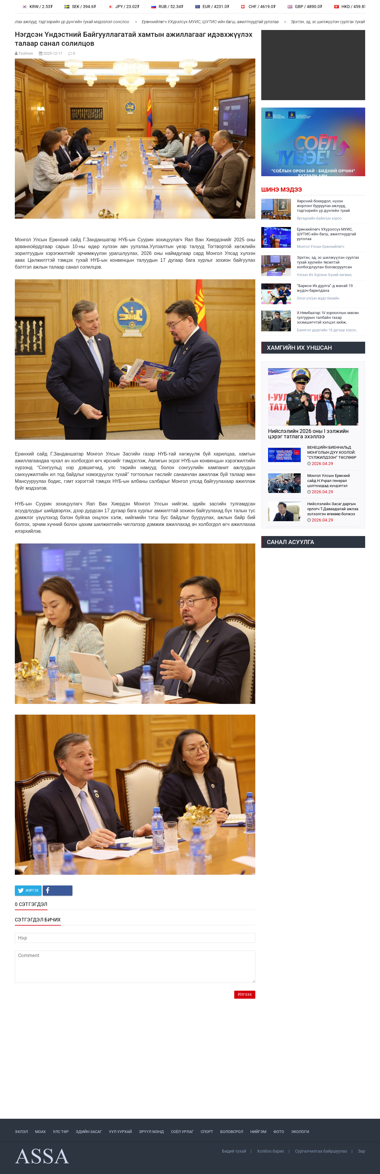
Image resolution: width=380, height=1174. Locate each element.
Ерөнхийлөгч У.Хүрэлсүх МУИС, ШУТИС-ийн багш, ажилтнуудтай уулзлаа (215, 21)
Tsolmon (25, 53)
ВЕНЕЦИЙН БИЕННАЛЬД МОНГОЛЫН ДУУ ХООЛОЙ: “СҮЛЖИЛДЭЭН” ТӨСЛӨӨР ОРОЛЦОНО (331, 452)
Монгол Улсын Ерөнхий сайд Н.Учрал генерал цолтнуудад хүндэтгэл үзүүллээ (328, 480)
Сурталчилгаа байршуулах (321, 1151)
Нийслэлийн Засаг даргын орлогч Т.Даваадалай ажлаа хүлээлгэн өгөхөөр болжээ (332, 509)
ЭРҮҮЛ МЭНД (151, 1132)
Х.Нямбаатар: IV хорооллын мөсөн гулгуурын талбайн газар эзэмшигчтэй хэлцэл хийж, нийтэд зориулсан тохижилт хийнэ (328, 318)
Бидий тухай (234, 1151)
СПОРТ (207, 1132)
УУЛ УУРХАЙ (120, 1132)
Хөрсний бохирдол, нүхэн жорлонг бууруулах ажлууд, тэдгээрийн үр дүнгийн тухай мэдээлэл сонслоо (323, 206)
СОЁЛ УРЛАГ (182, 1132)
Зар (361, 1151)
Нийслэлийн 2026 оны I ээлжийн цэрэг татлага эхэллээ (308, 433)
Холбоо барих (270, 1151)
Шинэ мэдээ (281, 189)
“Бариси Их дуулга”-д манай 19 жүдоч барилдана (325, 288)
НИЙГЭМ (258, 1132)
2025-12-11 (52, 53)
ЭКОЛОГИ (300, 1132)
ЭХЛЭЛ (21, 1132)
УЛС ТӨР (61, 1132)
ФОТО (278, 1132)
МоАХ (40, 1132)
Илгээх (245, 994)
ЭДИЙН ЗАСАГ (89, 1132)
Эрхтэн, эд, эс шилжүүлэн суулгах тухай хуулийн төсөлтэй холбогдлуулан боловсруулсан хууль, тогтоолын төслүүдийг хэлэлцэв (328, 262)
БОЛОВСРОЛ (231, 1132)
